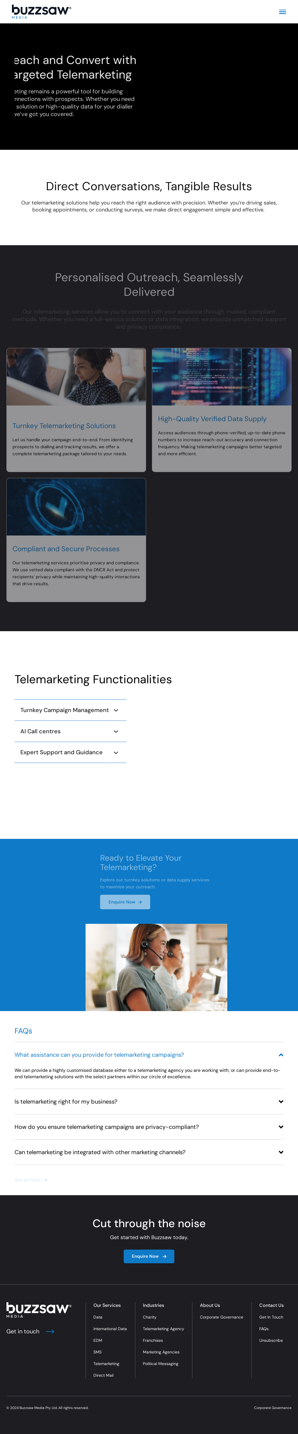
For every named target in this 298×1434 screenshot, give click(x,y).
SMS (97, 1352)
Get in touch (30, 1331)
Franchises (153, 1340)
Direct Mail (103, 1375)
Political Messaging (160, 1363)
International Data (110, 1328)
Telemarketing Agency (163, 1328)
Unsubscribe (271, 1340)
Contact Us (271, 1305)
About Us (210, 1305)
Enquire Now (149, 1256)
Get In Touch (271, 1317)
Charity (150, 1317)
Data (97, 1317)
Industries (153, 1305)
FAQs (264, 1328)
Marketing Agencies (161, 1352)
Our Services (107, 1305)
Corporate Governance (221, 1317)
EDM (97, 1340)
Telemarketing (106, 1363)
